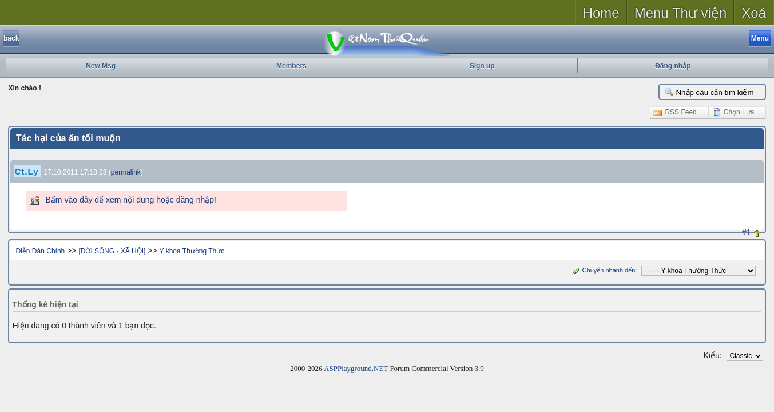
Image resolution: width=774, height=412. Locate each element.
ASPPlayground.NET (356, 368)
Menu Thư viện (680, 13)
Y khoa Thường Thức (192, 251)
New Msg (101, 66)
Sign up (482, 66)
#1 (746, 232)
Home (601, 13)
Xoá (753, 13)
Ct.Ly (27, 171)
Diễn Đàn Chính (40, 251)
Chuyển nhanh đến (603, 270)
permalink (126, 172)
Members (291, 66)
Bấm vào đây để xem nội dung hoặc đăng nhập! (131, 199)
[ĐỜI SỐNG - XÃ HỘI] (111, 251)
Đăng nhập (672, 66)
